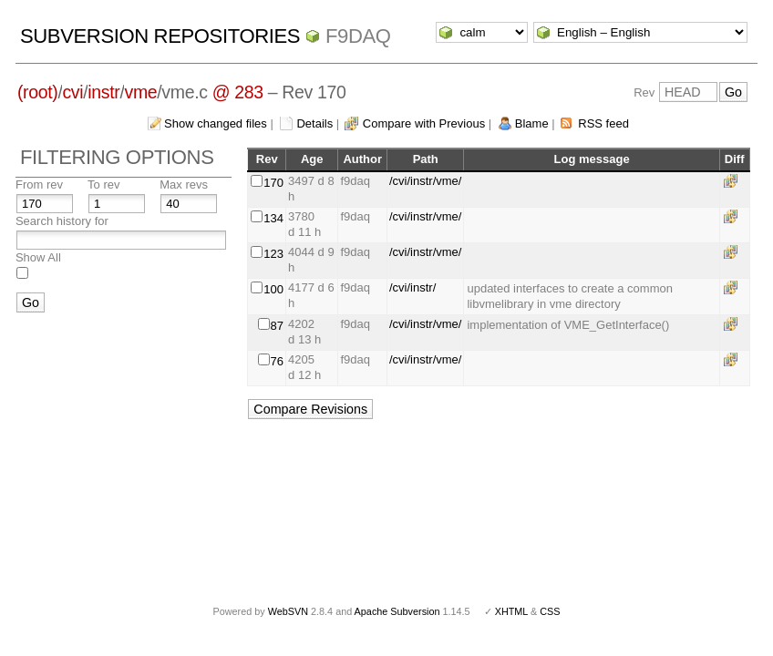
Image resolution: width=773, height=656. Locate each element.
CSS (550, 611)
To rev (103, 184)
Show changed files (215, 123)
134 (273, 218)
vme (140, 92)
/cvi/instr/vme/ (425, 181)
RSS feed (603, 123)
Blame (532, 123)
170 (273, 183)
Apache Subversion (397, 611)
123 (273, 254)
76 (277, 361)
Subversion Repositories (160, 36)
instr (103, 92)
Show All (38, 257)
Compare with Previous (424, 123)
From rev (39, 184)
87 (277, 326)
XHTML (511, 611)
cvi (72, 92)
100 (273, 289)
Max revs (184, 184)
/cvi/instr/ (412, 287)
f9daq (358, 36)
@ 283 (237, 92)
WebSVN (288, 611)
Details (314, 123)
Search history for (61, 221)
